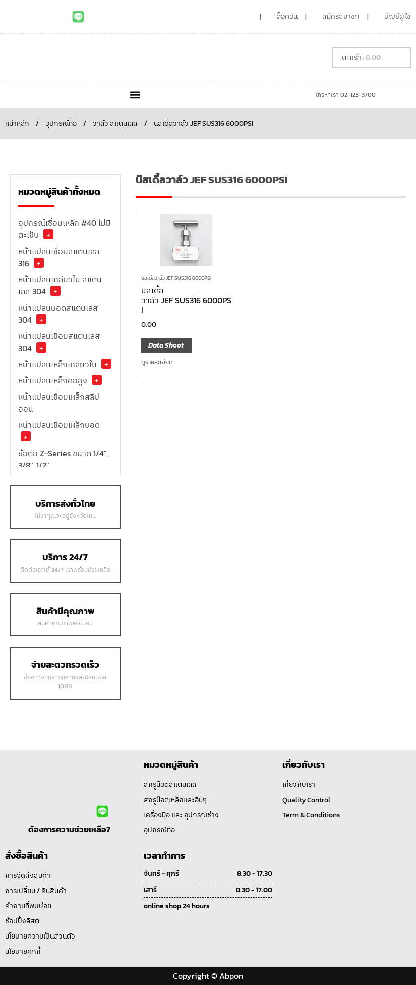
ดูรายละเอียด (157, 362)
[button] (135, 94)
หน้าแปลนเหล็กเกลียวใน (57, 364)
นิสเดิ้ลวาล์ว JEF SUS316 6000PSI (176, 278)
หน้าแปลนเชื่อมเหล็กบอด (59, 425)
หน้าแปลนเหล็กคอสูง (52, 380)
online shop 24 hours (177, 906)
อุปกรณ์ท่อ (61, 123)
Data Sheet (166, 345)
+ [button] (48, 234)
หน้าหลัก (17, 123)
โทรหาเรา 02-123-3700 (346, 95)
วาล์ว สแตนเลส (115, 123)
